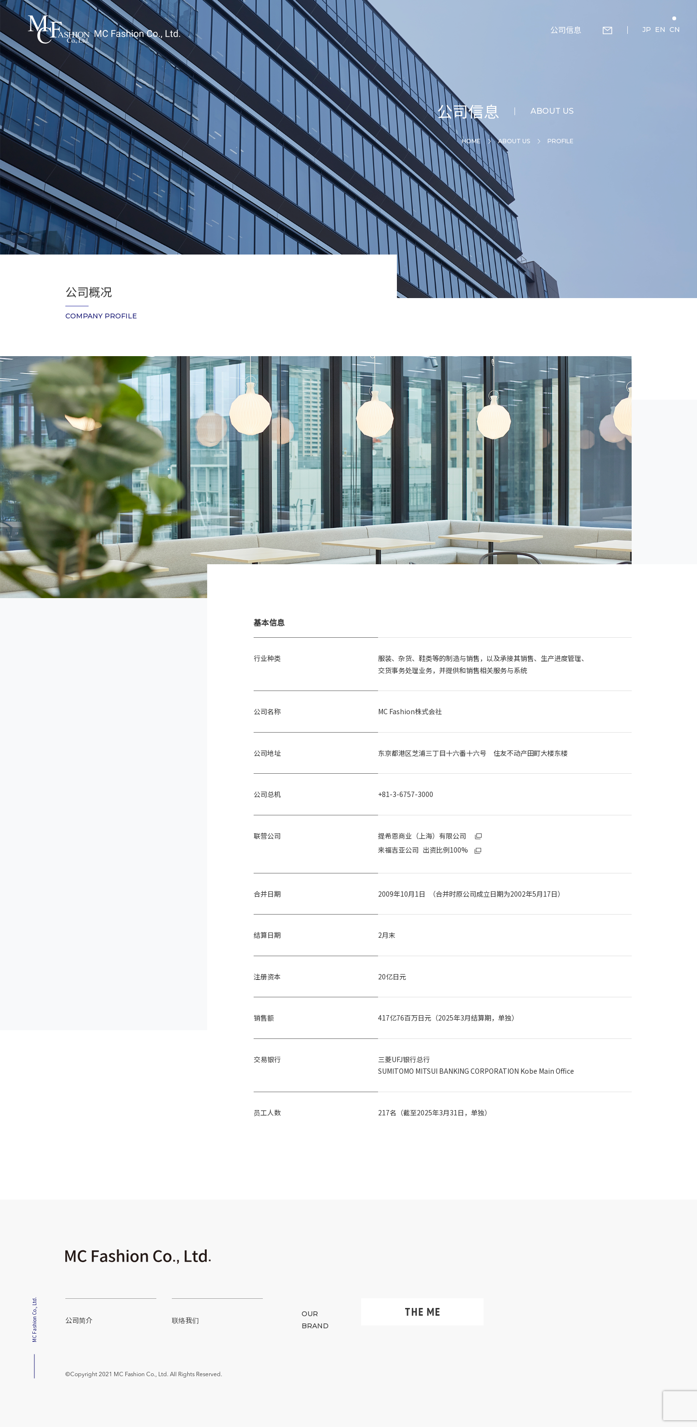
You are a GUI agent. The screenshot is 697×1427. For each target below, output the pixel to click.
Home (471, 141)
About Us (514, 141)
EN (660, 29)
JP (646, 29)
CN (674, 29)
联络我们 (185, 1320)
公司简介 (78, 1320)
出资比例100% (429, 850)
